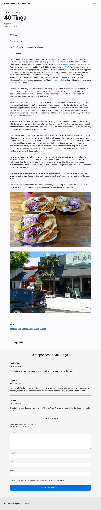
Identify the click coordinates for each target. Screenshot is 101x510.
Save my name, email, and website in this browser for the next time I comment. (38, 480)
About (95, 3)
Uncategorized (12, 12)
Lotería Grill (59, 80)
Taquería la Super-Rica (62, 64)
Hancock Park (27, 329)
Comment (13, 432)
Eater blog (40, 59)
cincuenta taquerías (17, 3)
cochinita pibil (15, 329)
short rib (43, 329)
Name (12, 453)
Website (12, 471)
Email (12, 462)
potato (36, 329)
